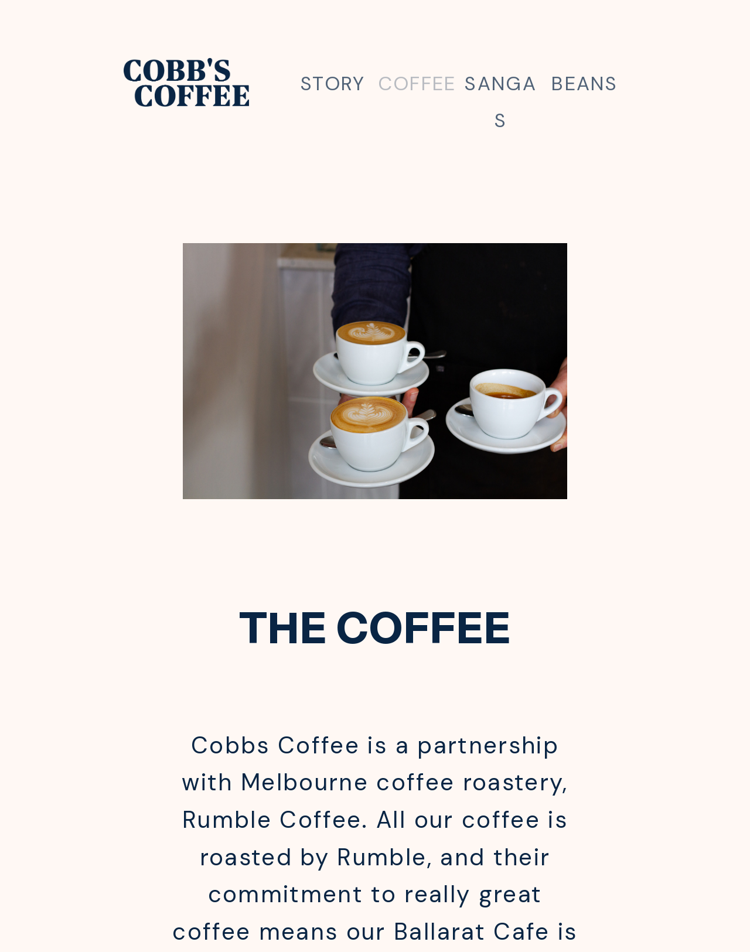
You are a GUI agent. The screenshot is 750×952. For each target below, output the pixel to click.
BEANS (584, 83)
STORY (333, 83)
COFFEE (417, 83)
